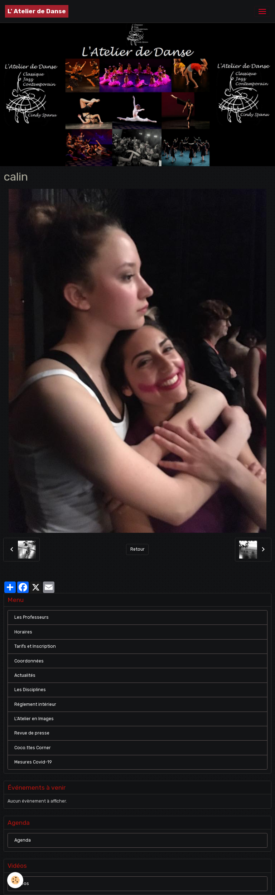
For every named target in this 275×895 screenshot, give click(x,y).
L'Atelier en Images (34, 718)
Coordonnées (29, 661)
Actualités (24, 675)
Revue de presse (31, 733)
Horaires (23, 632)
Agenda (22, 840)
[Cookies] (15, 880)
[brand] (36, 11)
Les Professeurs (31, 617)
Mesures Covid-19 (33, 762)
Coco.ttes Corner (32, 747)
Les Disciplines (30, 689)
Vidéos (21, 883)
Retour (137, 549)
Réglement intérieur (35, 704)
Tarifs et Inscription (35, 646)
